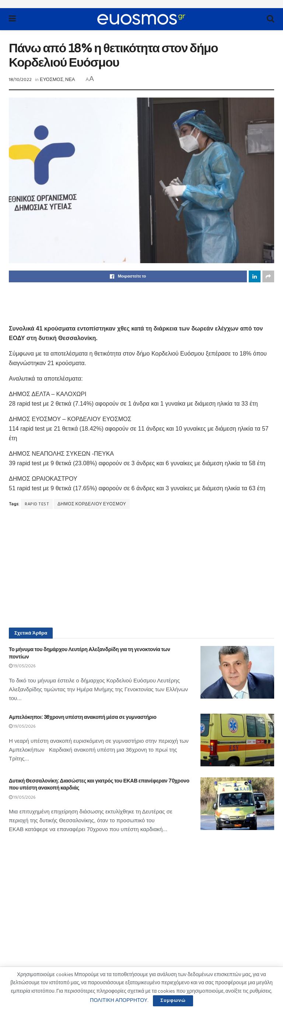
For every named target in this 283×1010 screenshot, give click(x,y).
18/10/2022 (20, 80)
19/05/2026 (22, 666)
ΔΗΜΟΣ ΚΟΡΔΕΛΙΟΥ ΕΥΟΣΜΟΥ (91, 504)
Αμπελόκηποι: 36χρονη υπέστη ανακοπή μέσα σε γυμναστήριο (83, 717)
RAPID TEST (37, 504)
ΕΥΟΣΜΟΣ (51, 80)
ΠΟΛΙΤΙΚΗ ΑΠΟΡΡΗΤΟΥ (118, 1000)
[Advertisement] (141, 303)
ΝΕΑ (70, 80)
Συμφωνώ (173, 1000)
